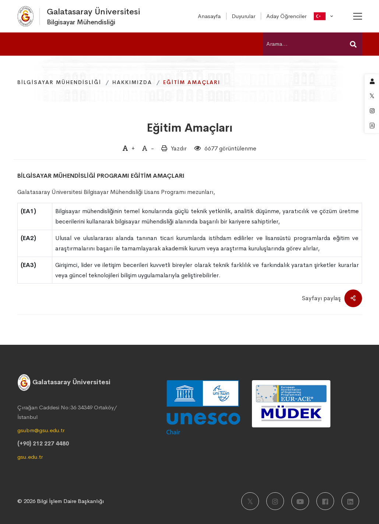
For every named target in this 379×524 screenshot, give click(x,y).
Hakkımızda (132, 82)
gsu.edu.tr (30, 456)
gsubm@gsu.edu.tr (40, 430)
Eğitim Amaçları (189, 128)
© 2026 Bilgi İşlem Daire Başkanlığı (60, 500)
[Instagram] (275, 501)
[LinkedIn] (350, 501)
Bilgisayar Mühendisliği (59, 82)
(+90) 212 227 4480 (43, 443)
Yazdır (179, 148)
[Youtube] (300, 501)
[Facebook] (325, 501)
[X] (250, 501)
